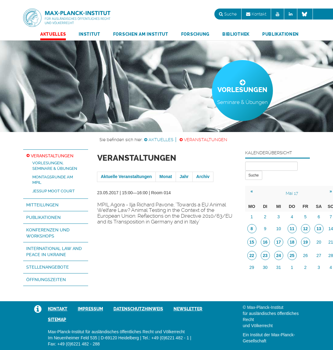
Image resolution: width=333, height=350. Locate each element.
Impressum (90, 308)
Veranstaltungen (205, 139)
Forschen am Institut (140, 34)
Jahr (184, 176)
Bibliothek (235, 34)
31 (278, 267)
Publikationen (280, 34)
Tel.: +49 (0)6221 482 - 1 (165, 337)
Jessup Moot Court (53, 191)
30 (265, 267)
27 (319, 255)
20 (319, 242)
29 (251, 267)
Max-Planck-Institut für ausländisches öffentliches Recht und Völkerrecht (66, 18)
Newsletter (188, 308)
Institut (89, 34)
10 (278, 228)
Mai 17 (292, 193)
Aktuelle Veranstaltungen (126, 176)
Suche (228, 14)
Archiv (203, 176)
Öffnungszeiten (46, 279)
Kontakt (256, 14)
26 (305, 255)
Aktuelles (53, 34)
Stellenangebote (47, 267)
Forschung (195, 34)
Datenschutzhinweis (138, 308)
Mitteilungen (42, 204)
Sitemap (57, 319)
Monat (165, 176)
